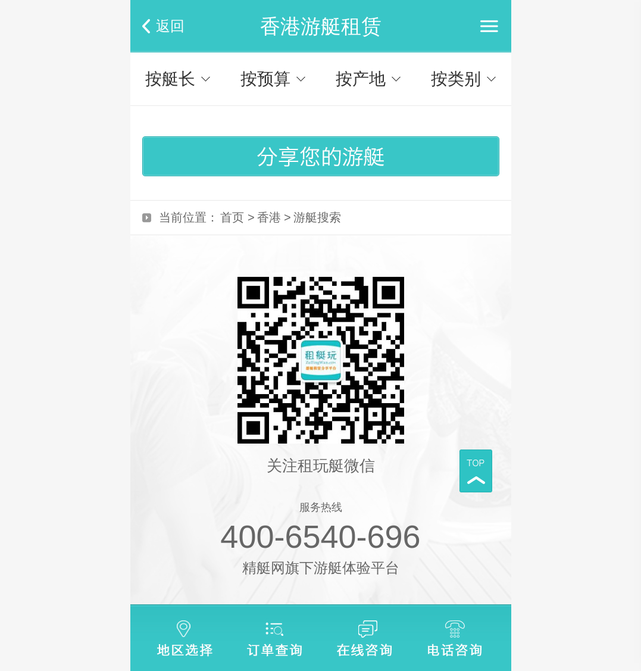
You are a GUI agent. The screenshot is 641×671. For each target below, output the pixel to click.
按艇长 (170, 79)
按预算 (265, 79)
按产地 (361, 79)
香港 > (274, 217)
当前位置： (188, 217)
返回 (170, 26)
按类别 (456, 79)
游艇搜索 (317, 217)
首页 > (237, 217)
